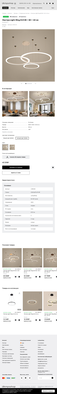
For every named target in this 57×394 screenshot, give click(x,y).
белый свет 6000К (8, 138)
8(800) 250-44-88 (24, 3)
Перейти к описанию (7, 131)
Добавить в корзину (16, 167)
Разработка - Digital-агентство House (45, 387)
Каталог (5, 7)
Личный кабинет (24, 367)
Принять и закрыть (48, 391)
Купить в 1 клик (16, 172)
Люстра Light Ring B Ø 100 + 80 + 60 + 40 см (11, 271)
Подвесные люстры (24, 13)
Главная (4, 13)
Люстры (16, 13)
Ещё (53, 7)
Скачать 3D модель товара (15, 157)
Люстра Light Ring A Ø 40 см (10, 314)
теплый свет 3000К (22, 138)
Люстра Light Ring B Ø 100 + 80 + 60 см (32, 271)
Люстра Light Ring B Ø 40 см (31, 314)
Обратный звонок (37, 3)
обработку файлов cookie (11, 391)
